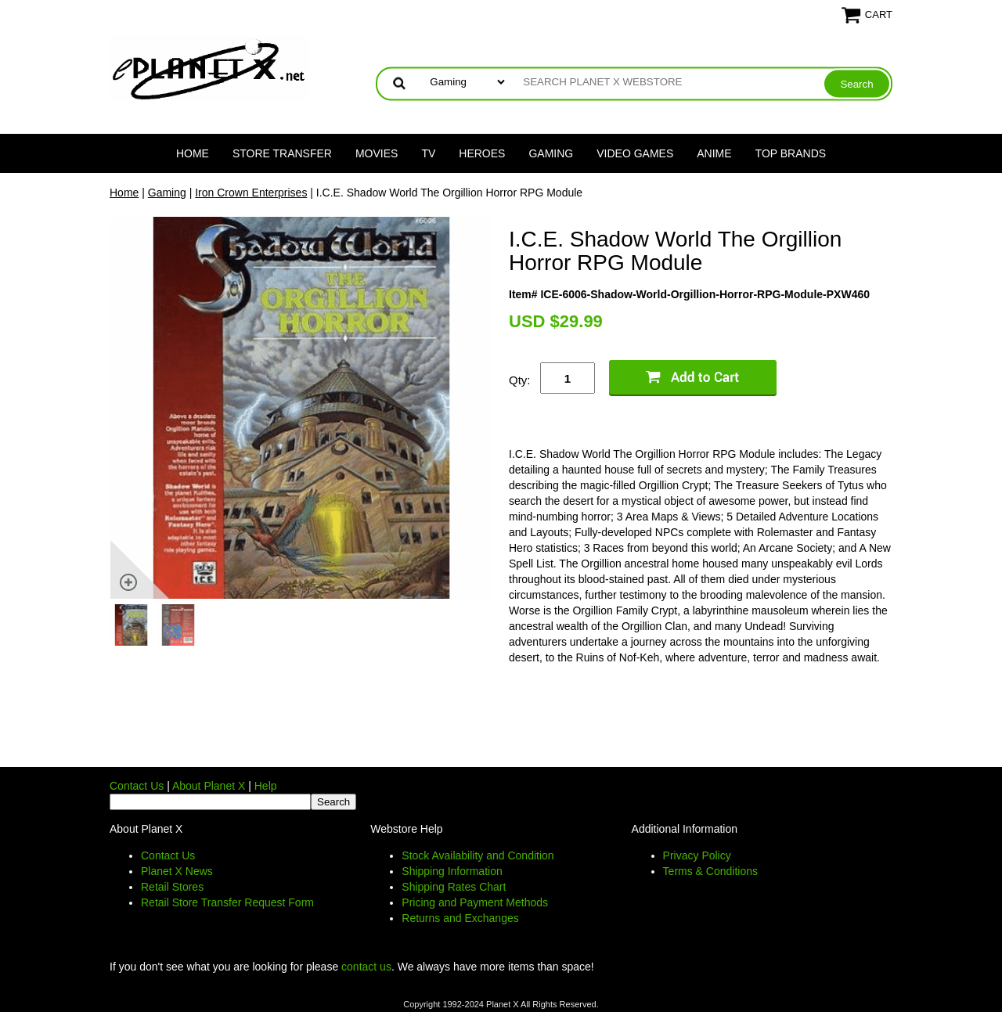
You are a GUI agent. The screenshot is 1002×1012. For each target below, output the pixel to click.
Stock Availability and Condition (477, 855)
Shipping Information (452, 871)
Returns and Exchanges (460, 918)
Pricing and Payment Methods (475, 902)
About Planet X (208, 786)
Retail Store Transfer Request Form (227, 902)
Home (192, 153)
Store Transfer (282, 153)
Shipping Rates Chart (454, 887)
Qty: (520, 380)
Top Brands (791, 153)
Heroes (482, 153)
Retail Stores (172, 887)
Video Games (635, 153)
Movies (376, 153)
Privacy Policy (697, 855)
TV (428, 153)
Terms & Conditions (710, 871)
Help (265, 786)
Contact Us (137, 786)
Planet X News (177, 871)
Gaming (550, 153)
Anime (714, 153)
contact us (366, 966)
